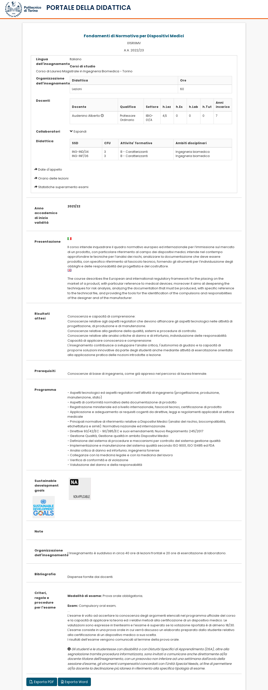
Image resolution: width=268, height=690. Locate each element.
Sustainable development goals (46, 485)
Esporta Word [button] (74, 681)
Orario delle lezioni (53, 178)
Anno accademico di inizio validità (45, 215)
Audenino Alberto (86, 115)
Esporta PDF (42, 681)
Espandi (78, 131)
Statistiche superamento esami (63, 187)
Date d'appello (50, 169)
